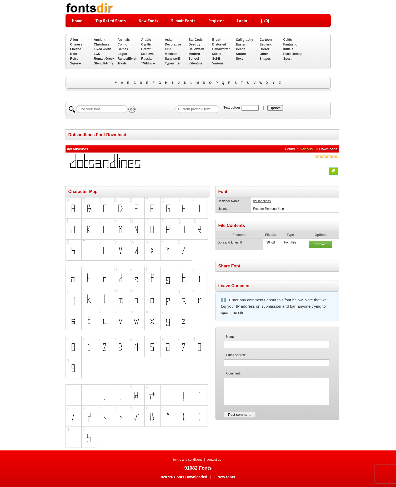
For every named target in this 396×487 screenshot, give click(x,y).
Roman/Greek (104, 58)
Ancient (100, 40)
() (264, 21)
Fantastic (290, 44)
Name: (230, 336)
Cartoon (266, 40)
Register (216, 21)
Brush (217, 40)
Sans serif (172, 58)
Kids (73, 54)
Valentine (196, 63)
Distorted (219, 44)
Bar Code (196, 40)
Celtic (287, 40)
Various (218, 63)
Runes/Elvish (127, 58)
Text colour (231, 107)
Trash (122, 63)
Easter (241, 44)
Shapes (265, 58)
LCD (97, 54)
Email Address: (236, 355)
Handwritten (221, 49)
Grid (168, 49)
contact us (214, 459)
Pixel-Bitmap (293, 54)
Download (320, 244)
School (194, 58)
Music (216, 54)
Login (242, 21)
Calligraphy (244, 40)
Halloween (196, 49)
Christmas (101, 44)
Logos (122, 54)
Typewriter (173, 63)
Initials (288, 49)
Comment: (233, 373)
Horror (264, 49)
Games (123, 49)
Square (75, 63)
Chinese (76, 44)
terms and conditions (187, 459)
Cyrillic (146, 44)
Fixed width (102, 49)
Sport (287, 58)
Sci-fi (216, 58)
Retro (74, 58)
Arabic (146, 40)
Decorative (173, 44)
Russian (147, 58)
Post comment (239, 415)
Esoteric (266, 44)
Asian (169, 40)
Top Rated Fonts (110, 21)
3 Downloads (326, 149)
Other (264, 54)
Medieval (148, 54)
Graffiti (146, 49)
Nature (241, 54)
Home (77, 21)
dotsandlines (262, 201)
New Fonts (148, 21)
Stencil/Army (103, 63)
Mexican (171, 54)
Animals (124, 40)
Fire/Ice (75, 49)
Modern (194, 54)
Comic (122, 44)
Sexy (239, 58)
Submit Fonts (183, 21)
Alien (74, 40)
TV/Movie (148, 63)
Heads (240, 49)
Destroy (194, 44)
